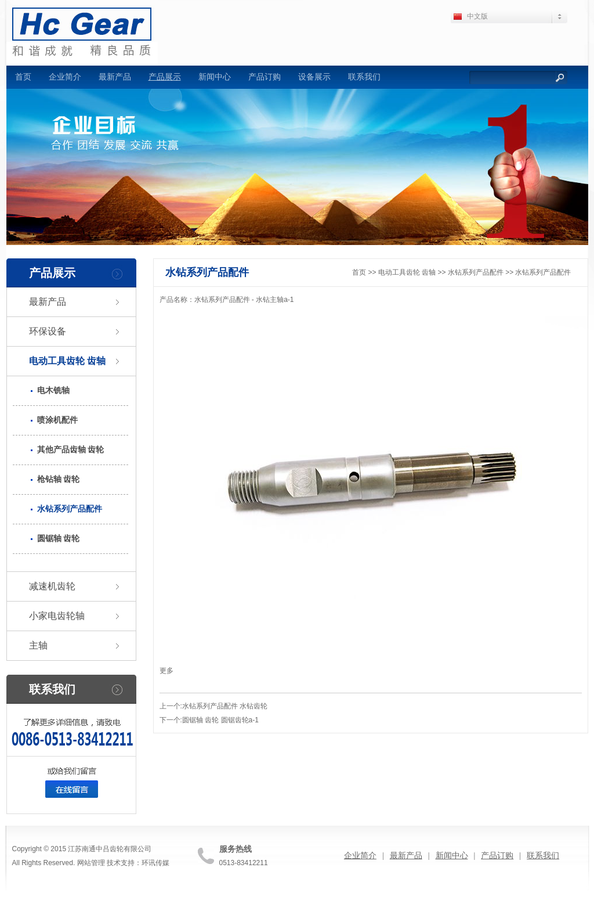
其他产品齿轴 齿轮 (70, 449)
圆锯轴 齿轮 (58, 538)
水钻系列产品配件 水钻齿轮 (224, 706)
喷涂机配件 (57, 420)
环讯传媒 (155, 863)
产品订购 (264, 77)
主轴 (38, 645)
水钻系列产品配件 (69, 509)
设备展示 (314, 77)
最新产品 (115, 77)
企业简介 (65, 77)
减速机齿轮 (52, 586)
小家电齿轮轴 (57, 616)
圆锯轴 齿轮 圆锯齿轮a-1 (220, 720)
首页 (23, 77)
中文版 (477, 16)
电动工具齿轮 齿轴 (67, 361)
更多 (166, 671)
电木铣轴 (53, 390)
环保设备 (47, 331)
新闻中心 (214, 77)
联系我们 (364, 77)
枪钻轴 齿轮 (58, 479)
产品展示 (164, 77)
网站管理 (91, 863)
